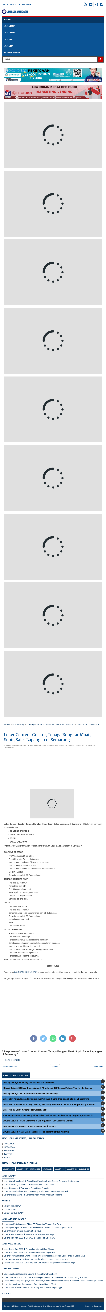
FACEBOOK (9, 1144)
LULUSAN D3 (8, 39)
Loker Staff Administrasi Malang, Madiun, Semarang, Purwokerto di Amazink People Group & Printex (49, 1104)
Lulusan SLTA (90, 745)
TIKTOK (7, 1157)
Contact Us (15, 4)
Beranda (55, 1066)
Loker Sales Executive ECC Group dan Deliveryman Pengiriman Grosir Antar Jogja (39, 1263)
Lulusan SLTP (9, 747)
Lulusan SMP (22, 1169)
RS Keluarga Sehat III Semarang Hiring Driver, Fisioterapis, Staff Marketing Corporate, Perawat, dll (48, 1115)
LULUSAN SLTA (9, 32)
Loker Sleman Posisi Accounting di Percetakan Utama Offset (30, 1284)
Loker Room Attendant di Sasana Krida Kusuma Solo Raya (29, 1234)
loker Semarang (35, 745)
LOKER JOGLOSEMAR (14, 1213)
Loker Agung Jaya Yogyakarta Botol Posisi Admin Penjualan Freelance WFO (36, 1259)
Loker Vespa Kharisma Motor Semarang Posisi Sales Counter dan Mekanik (36, 1191)
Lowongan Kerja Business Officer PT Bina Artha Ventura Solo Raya (32, 1224)
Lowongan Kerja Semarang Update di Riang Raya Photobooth (30, 1274)
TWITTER (8, 1154)
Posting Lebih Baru (10, 1066)
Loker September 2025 (50, 745)
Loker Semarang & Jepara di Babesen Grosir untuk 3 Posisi (29, 1184)
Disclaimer (26, 4)
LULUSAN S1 (8, 46)
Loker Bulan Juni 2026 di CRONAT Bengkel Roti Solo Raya (29, 1238)
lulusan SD (80, 745)
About (5, 4)
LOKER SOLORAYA (12, 1206)
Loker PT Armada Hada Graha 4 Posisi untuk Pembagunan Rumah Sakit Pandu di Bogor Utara (44, 1256)
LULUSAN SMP (9, 26)
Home (7, 19)
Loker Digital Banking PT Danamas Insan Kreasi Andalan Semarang (33, 1195)
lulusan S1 (71, 745)
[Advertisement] (53, 769)
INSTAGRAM (9, 1147)
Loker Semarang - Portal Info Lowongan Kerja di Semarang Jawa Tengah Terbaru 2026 (44, 1306)
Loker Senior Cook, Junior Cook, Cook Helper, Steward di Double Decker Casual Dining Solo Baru (46, 1277)
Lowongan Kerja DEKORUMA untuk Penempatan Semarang (30, 1093)
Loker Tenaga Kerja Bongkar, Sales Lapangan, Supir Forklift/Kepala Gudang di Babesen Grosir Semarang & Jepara (53, 1281)
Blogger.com (98, 1306)
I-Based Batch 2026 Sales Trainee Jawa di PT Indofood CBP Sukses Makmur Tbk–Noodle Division (47, 1088)
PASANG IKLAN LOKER (12, 52)
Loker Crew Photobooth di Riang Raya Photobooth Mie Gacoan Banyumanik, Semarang (41, 1181)
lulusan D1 (35, 1169)
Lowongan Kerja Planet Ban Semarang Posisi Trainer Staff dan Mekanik (36, 1132)
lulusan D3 (63, 745)
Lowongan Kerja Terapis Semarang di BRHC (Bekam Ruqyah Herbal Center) (38, 1121)
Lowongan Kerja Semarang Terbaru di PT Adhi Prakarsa (28, 1082)
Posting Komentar (12, 1060)
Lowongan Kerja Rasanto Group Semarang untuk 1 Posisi (29, 1126)
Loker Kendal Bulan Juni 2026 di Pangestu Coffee (26, 1110)
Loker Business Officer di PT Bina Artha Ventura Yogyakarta (29, 1252)
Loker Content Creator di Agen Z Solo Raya (22, 1231)
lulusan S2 (72, 1169)
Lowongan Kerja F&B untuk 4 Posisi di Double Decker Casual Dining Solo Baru (38, 1227)
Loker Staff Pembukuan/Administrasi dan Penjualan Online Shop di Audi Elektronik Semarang (46, 1099)
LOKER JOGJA (10, 1209)
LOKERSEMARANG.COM (25, 972)
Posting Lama (98, 1066)
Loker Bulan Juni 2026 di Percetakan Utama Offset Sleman (29, 1249)
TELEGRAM (9, 1150)
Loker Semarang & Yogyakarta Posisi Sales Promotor (27, 1188)
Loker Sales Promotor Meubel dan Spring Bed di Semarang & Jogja (33, 1287)
